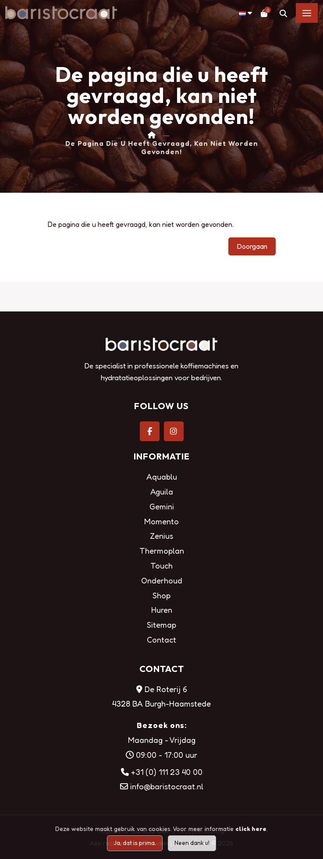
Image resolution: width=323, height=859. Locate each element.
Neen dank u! (191, 843)
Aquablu (161, 476)
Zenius (161, 536)
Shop (161, 595)
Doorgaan (252, 246)
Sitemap (161, 624)
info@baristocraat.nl (166, 786)
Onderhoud (161, 580)
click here (250, 828)
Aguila (161, 491)
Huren (161, 610)
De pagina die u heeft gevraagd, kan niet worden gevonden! (161, 147)
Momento (161, 521)
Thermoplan (161, 550)
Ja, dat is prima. (135, 843)
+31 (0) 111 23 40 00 (166, 772)
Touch (161, 565)
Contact (161, 639)
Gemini (161, 506)
